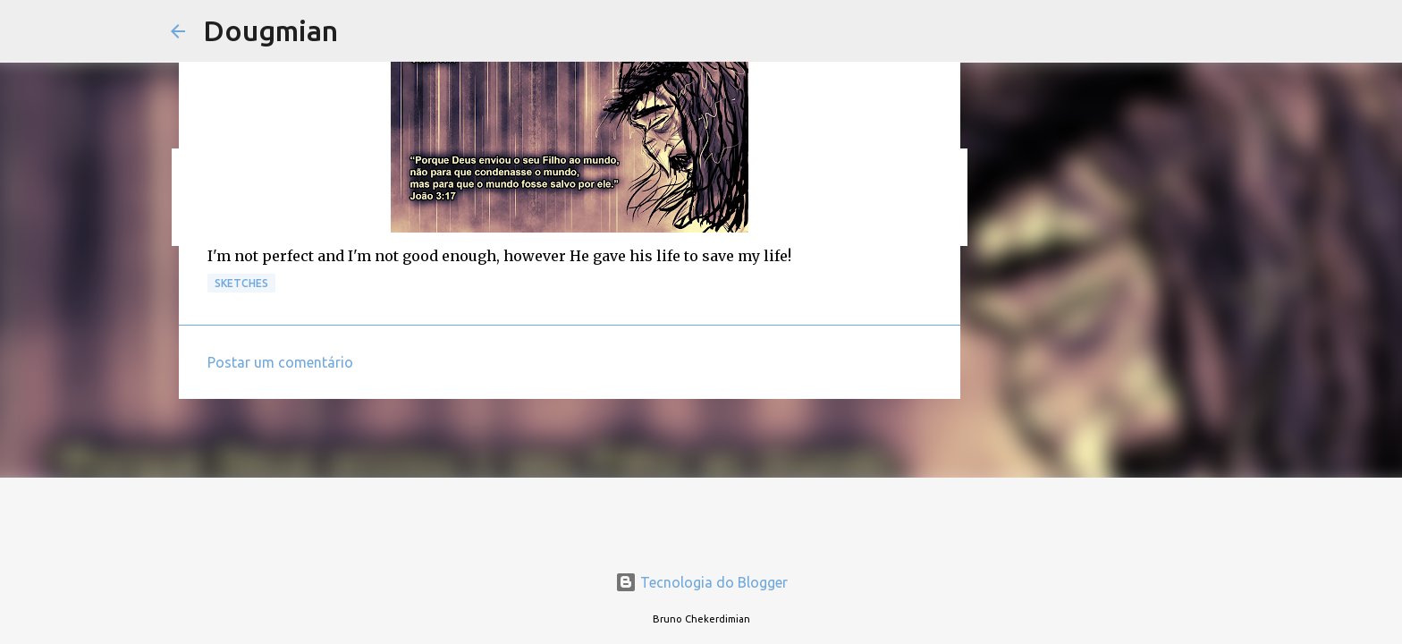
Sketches (241, 283)
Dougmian (270, 30)
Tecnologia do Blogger (701, 582)
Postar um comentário (280, 362)
